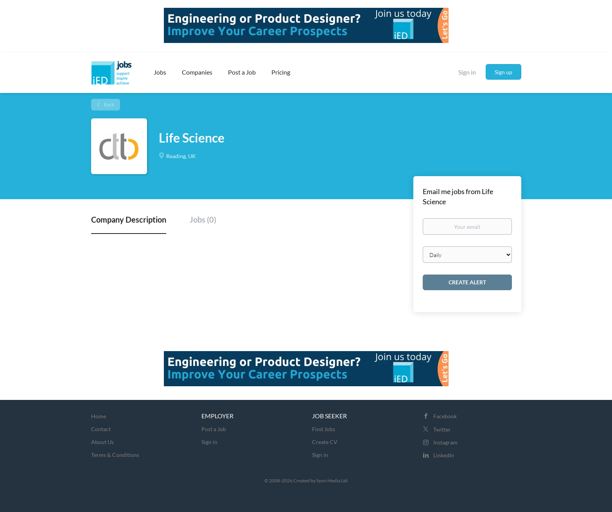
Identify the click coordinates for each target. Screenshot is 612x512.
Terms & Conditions (115, 454)
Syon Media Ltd (332, 480)
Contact (101, 429)
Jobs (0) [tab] (203, 219)
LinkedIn (443, 455)
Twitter (442, 429)
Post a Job (213, 429)
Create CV (324, 442)
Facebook (445, 416)
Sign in (467, 72)
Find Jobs (323, 429)
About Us (102, 442)
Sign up (503, 72)
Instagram (445, 442)
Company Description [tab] (128, 219)
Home (98, 416)
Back (108, 104)
